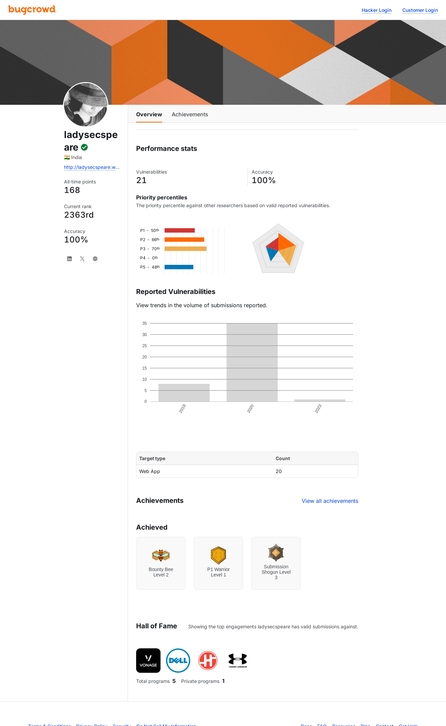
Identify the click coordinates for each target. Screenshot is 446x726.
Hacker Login (376, 10)
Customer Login (420, 10)
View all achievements (330, 500)
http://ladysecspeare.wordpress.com (105, 167)
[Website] (95, 258)
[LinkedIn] (69, 258)
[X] (82, 258)
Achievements (190, 114)
